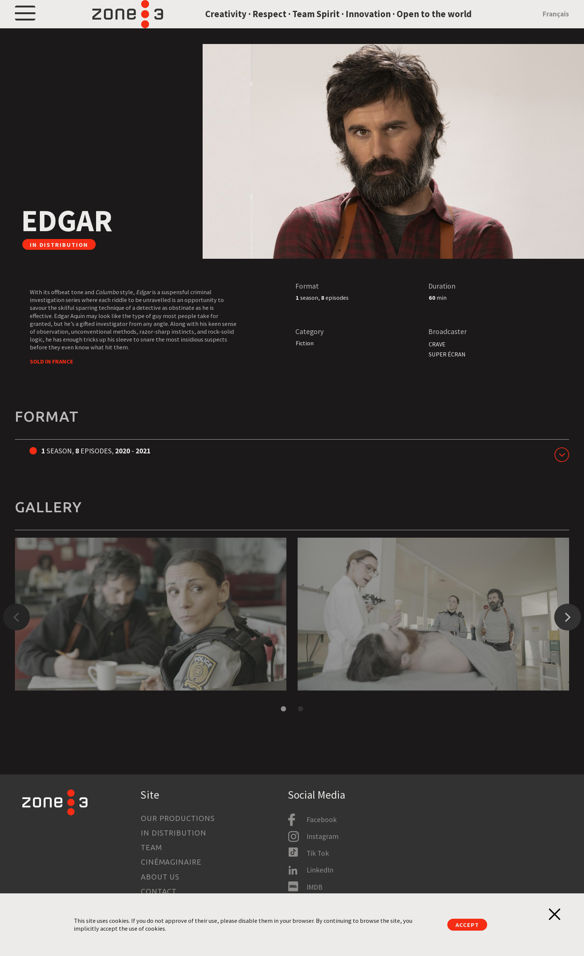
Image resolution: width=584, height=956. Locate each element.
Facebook (322, 819)
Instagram (323, 836)
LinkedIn (320, 870)
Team (151, 847)
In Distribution (174, 833)
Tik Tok (318, 853)
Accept (467, 924)
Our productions (178, 818)
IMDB (315, 887)
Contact (159, 891)
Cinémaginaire (171, 862)
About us (160, 877)
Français (555, 23)
